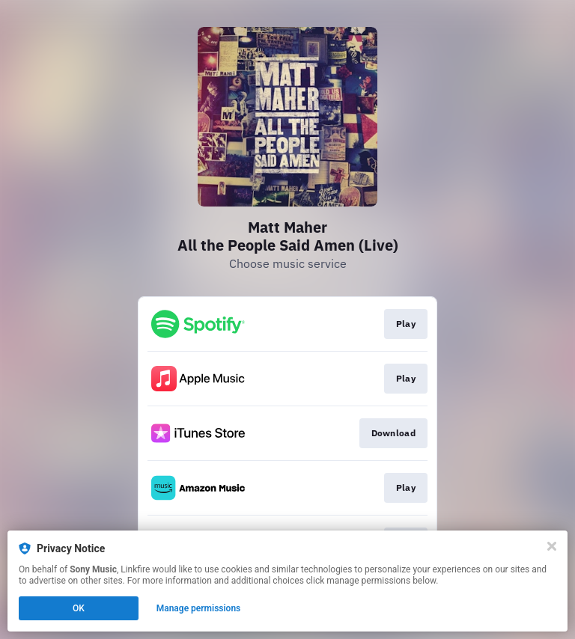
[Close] (552, 546)
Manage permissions (198, 608)
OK (79, 608)
